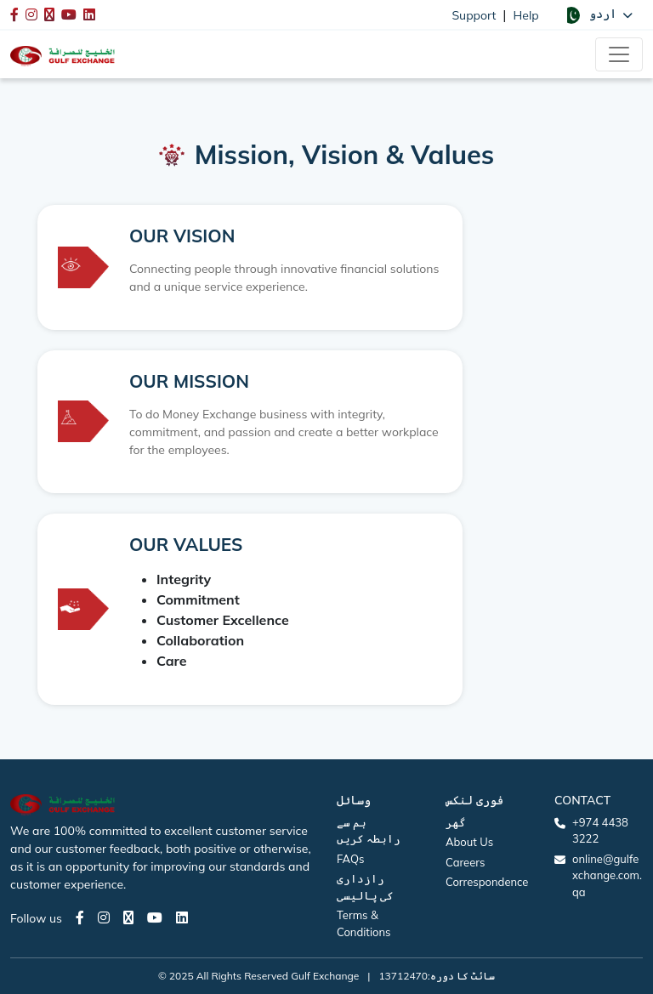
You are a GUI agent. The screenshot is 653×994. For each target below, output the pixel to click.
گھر (456, 822)
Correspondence (487, 882)
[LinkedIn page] (182, 917)
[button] (598, 14)
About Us (469, 842)
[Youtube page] (154, 917)
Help (526, 15)
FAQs (350, 859)
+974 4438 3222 (600, 830)
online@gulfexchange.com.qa (607, 875)
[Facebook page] (80, 917)
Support (473, 15)
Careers (465, 862)
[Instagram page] (104, 917)
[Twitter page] (128, 917)
